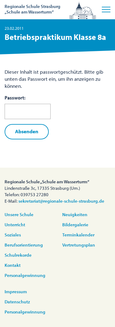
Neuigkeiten (74, 214)
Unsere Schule (19, 214)
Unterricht (15, 225)
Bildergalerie (75, 225)
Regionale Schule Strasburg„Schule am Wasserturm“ (32, 9)
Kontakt (13, 265)
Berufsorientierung (24, 245)
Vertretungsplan (78, 245)
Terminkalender (78, 235)
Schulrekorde (18, 255)
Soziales (13, 235)
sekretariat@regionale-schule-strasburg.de (61, 201)
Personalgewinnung (25, 275)
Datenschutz (17, 302)
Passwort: (28, 107)
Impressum (16, 291)
